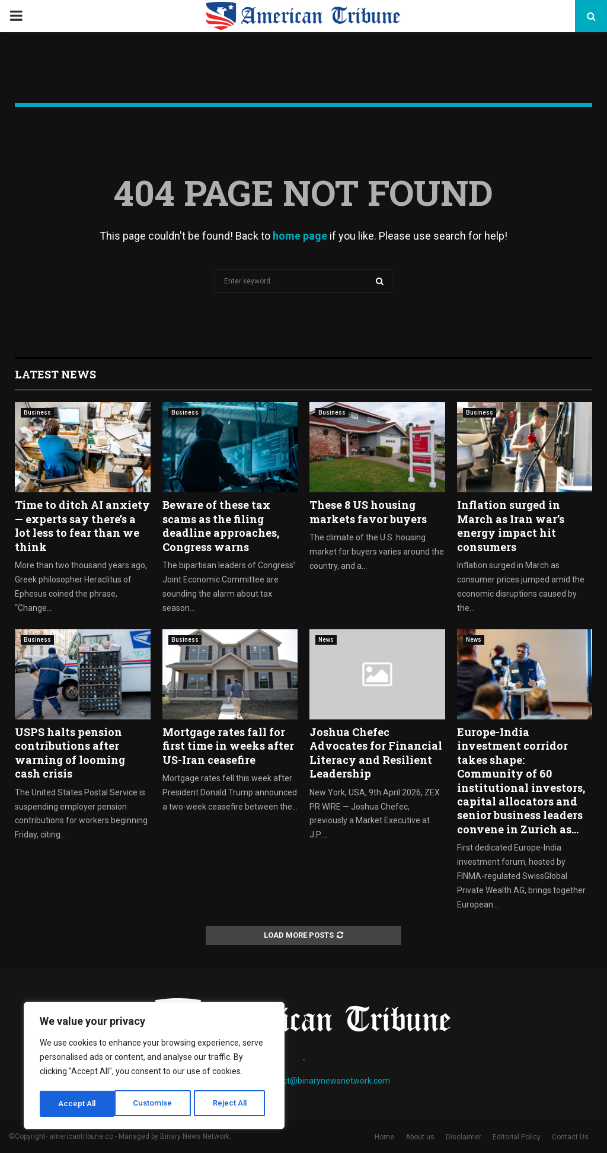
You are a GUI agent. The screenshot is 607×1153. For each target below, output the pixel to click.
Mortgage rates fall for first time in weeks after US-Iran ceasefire (228, 746)
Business (37, 412)
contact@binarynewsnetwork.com (325, 1080)
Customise (78, 1104)
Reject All (156, 1104)
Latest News (55, 374)
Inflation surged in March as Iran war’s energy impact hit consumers (510, 525)
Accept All (232, 1104)
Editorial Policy (517, 1137)
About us (420, 1137)
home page (300, 236)
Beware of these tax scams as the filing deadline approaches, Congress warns (220, 525)
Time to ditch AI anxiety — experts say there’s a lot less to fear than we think (82, 525)
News (326, 639)
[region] (154, 1067)
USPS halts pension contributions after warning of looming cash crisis (70, 753)
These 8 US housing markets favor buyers (368, 511)
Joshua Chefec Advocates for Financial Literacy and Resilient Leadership (375, 753)
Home (384, 1137)
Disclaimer (463, 1137)
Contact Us (570, 1137)
